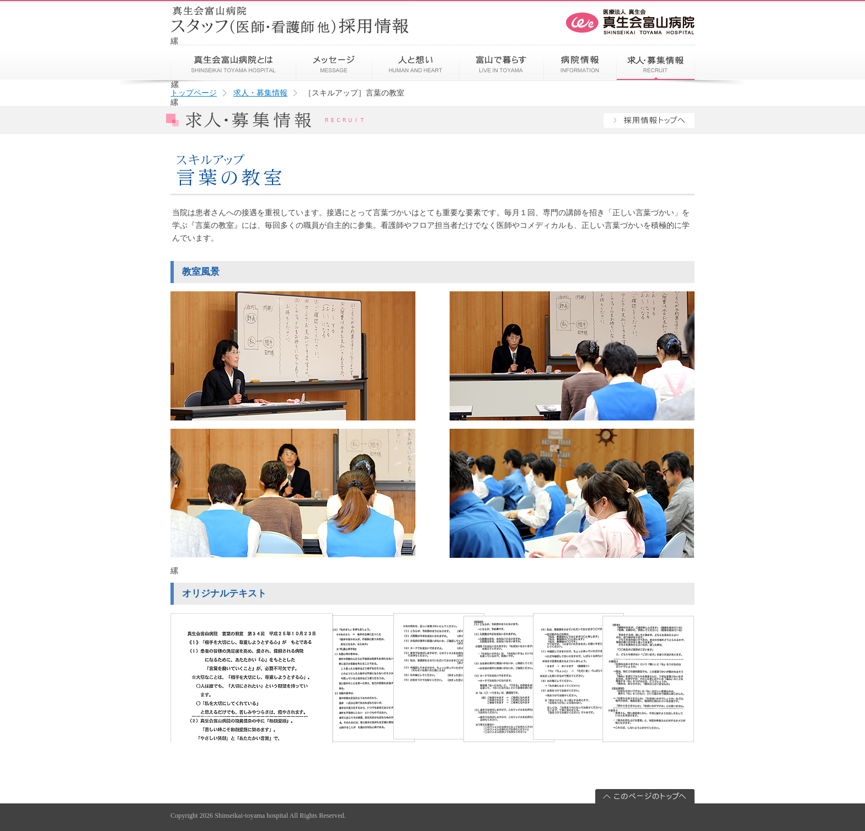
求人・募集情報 (260, 92)
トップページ (193, 92)
